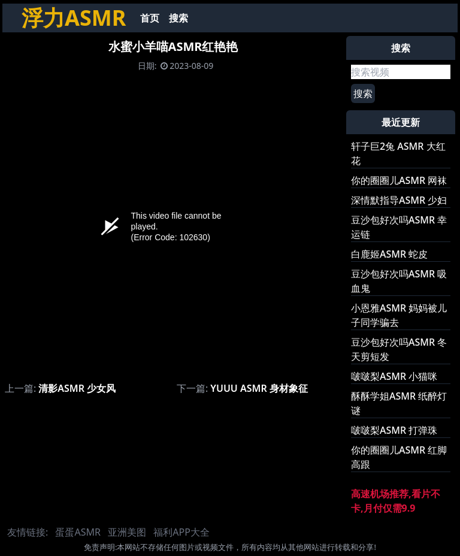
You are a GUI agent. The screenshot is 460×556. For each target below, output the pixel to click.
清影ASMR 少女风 (77, 388)
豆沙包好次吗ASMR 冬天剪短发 (399, 349)
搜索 (178, 18)
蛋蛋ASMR (77, 532)
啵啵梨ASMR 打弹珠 (394, 430)
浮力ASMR (74, 17)
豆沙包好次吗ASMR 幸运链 (399, 227)
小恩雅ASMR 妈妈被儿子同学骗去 (399, 315)
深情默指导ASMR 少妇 (399, 200)
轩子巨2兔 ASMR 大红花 (398, 153)
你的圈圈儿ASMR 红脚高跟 (399, 457)
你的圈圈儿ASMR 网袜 (399, 180)
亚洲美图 (127, 532)
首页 (149, 18)
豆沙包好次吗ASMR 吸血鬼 (399, 281)
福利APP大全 (181, 532)
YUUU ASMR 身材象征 (259, 388)
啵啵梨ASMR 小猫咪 (394, 376)
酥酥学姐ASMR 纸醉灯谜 (399, 403)
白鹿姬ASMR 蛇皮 (389, 254)
